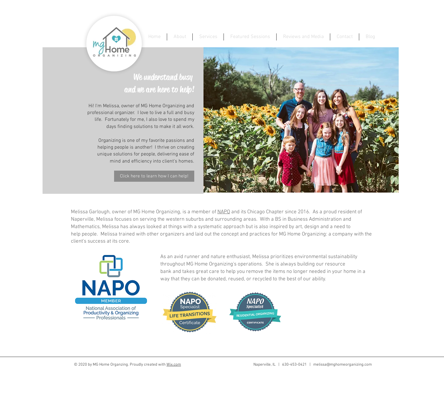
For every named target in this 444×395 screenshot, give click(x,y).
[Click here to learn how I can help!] (154, 176)
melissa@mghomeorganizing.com (342, 364)
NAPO (223, 212)
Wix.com (173, 364)
